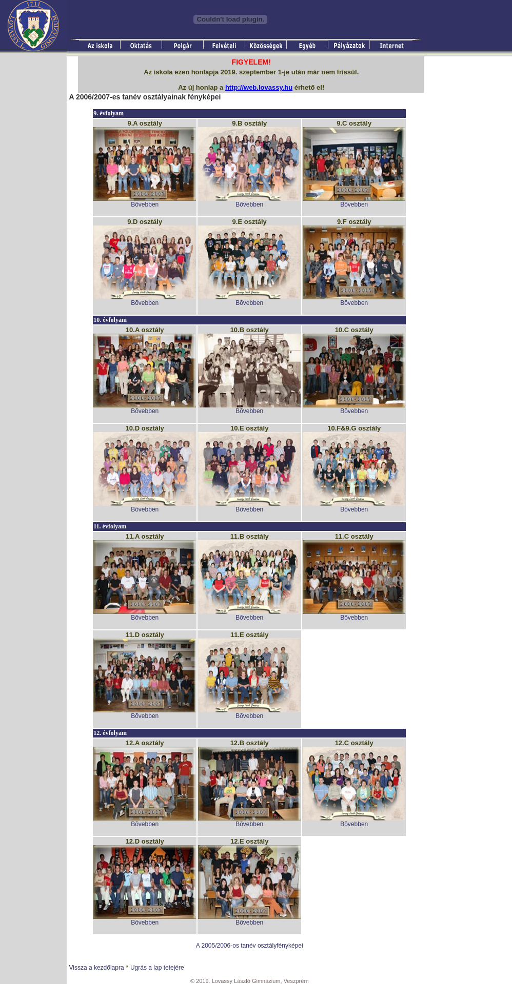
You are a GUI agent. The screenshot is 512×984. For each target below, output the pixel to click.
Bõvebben (145, 204)
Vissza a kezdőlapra (96, 967)
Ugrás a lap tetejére (157, 967)
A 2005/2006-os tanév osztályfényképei (249, 945)
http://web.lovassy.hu (258, 87)
